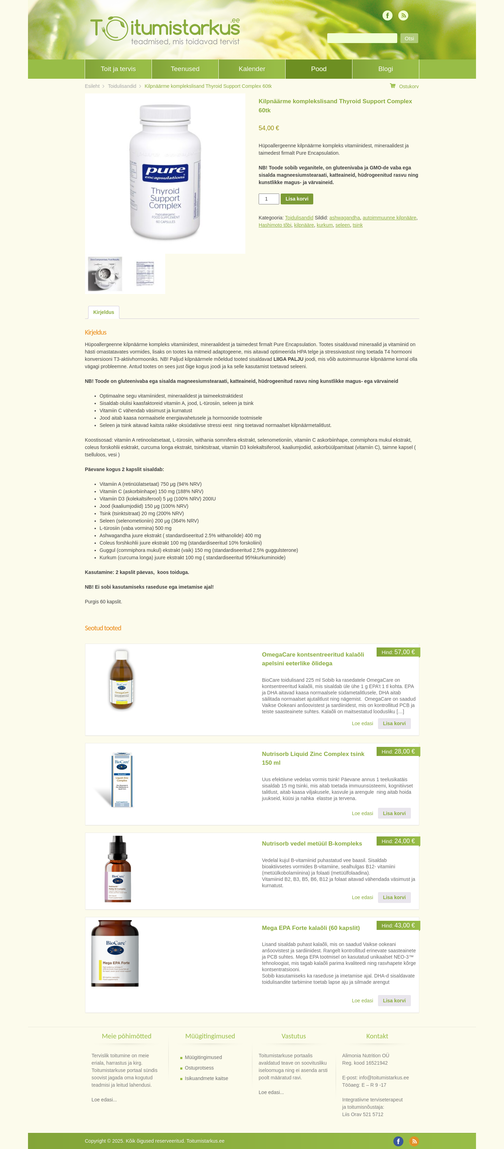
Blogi (385, 68)
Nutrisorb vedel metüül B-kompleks (312, 843)
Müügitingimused (203, 1057)
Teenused (185, 68)
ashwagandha (344, 217)
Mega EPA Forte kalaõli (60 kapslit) (311, 928)
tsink (358, 225)
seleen (343, 225)
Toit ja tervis (118, 68)
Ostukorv (404, 86)
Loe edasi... (104, 1099)
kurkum (325, 225)
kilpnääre (304, 225)
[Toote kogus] (269, 199)
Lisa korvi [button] (394, 723)
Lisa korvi (297, 199)
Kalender (252, 68)
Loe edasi (362, 723)
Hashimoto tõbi (275, 225)
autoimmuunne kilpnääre (389, 217)
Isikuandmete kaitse (206, 1078)
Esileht (92, 86)
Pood (319, 68)
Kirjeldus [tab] (103, 312)
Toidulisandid (122, 86)
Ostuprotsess (199, 1068)
